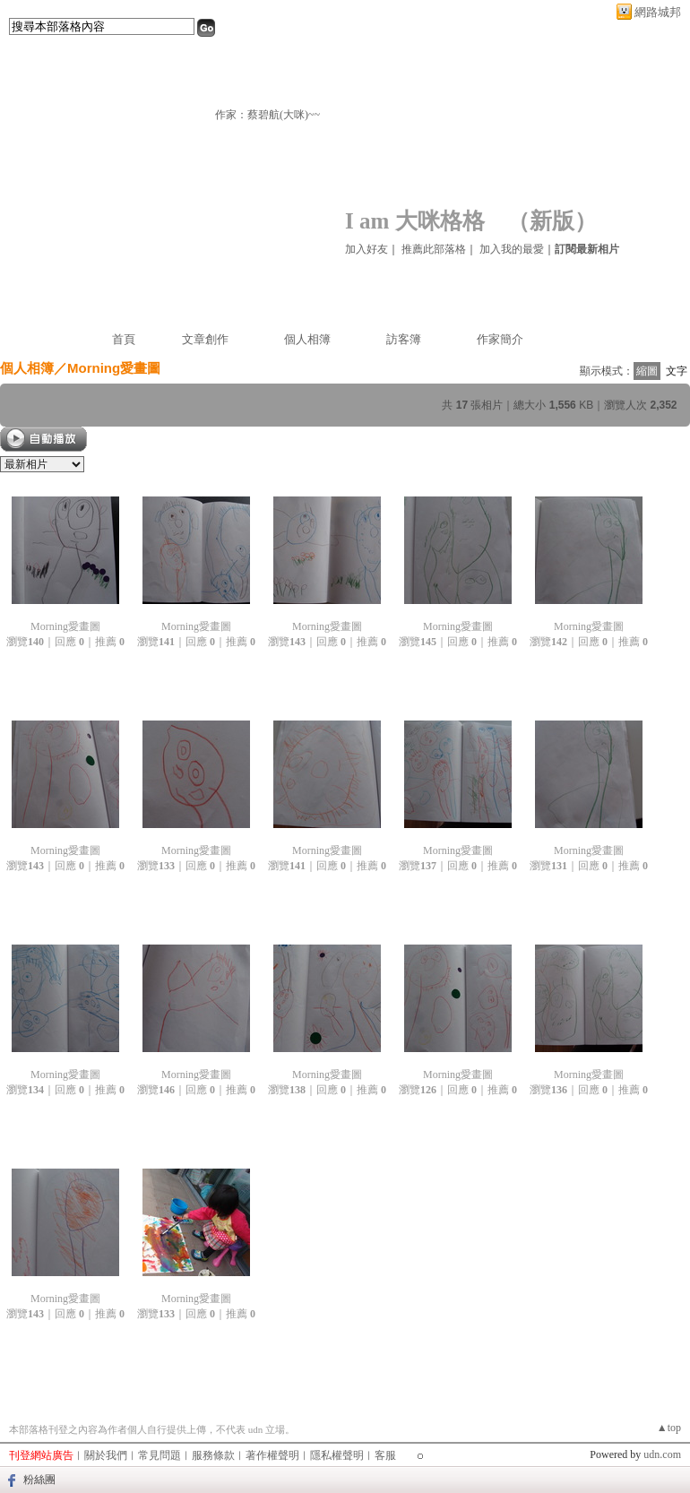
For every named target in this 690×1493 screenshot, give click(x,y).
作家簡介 (500, 339)
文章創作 (205, 339)
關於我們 (105, 1455)
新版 (552, 221)
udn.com (662, 1454)
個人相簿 (307, 339)
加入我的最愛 (511, 249)
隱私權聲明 (337, 1455)
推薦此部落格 (433, 249)
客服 (385, 1455)
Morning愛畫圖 (65, 626)
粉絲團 (39, 1479)
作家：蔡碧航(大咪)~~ (267, 114)
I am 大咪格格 (415, 221)
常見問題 (159, 1455)
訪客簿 (403, 339)
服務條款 (213, 1455)
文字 (676, 371)
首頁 (123, 339)
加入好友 (366, 249)
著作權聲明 (272, 1455)
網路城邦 (657, 12)
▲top (669, 1427)
